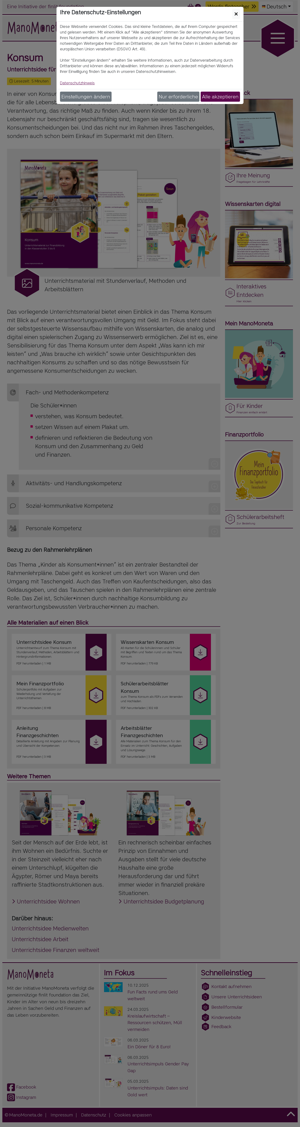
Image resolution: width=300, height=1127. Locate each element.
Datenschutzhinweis (77, 83)
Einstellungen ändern (85, 97)
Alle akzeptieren (220, 97)
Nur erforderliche (178, 97)
